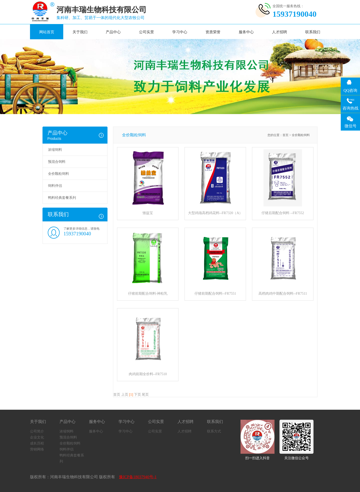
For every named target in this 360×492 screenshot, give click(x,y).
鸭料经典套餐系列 (62, 198)
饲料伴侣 (55, 186)
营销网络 (37, 449)
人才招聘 (279, 32)
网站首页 (46, 32)
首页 (285, 135)
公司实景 (146, 32)
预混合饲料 (57, 162)
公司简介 (37, 431)
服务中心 (246, 32)
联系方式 (214, 431)
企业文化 (37, 437)
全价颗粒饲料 (58, 174)
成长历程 (37, 443)
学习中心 (179, 32)
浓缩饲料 (55, 150)
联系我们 (312, 32)
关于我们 (80, 32)
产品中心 (113, 32)
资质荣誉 (213, 32)
